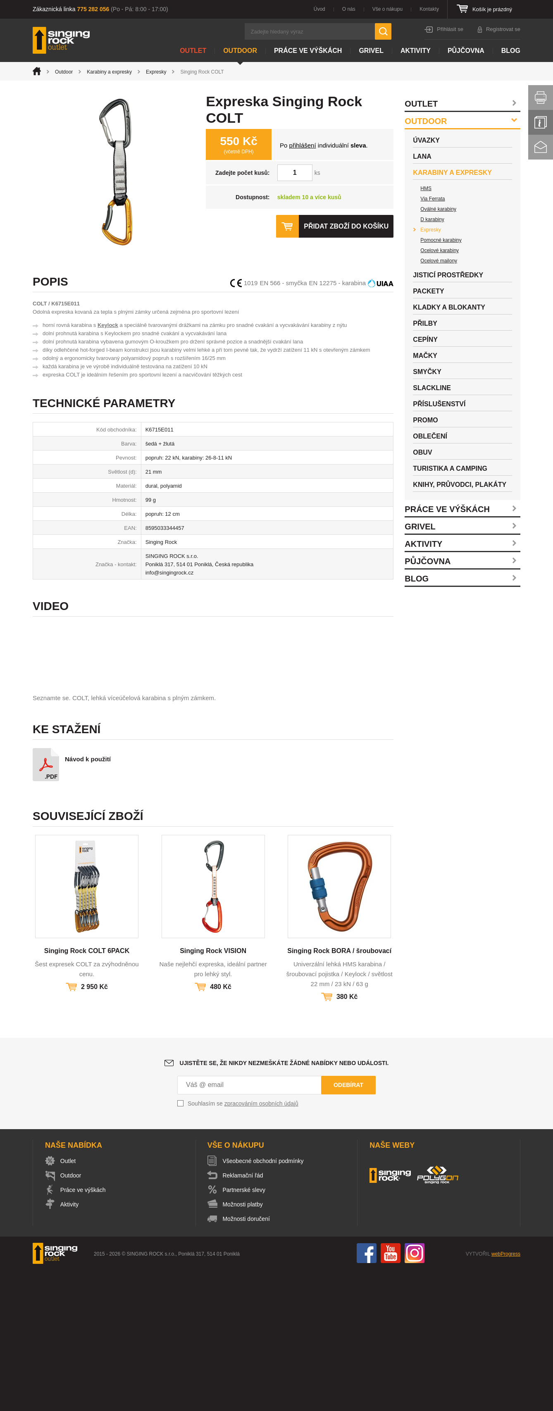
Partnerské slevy (244, 1331)
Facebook (367, 1394)
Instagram (414, 1394)
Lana (422, 156)
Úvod (319, 9)
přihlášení (302, 145)
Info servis (540, 122)
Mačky (425, 355)
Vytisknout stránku (540, 97)
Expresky (156, 72)
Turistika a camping (450, 468)
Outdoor (240, 50)
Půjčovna (466, 50)
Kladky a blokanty (449, 307)
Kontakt (540, 147)
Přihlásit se (450, 29)
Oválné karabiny (438, 209)
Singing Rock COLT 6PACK (87, 1091)
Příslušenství (439, 404)
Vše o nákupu (387, 9)
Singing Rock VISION (213, 1091)
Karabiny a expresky (109, 72)
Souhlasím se (243, 1244)
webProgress (505, 1395)
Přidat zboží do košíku (346, 226)
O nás (348, 9)
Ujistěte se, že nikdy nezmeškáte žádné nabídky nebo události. (284, 1204)
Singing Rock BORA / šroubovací (339, 1091)
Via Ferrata (432, 199)
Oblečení (430, 436)
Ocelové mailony (438, 261)
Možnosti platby (243, 1345)
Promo (425, 420)
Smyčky (427, 371)
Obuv (422, 452)
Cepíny (425, 339)
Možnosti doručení (246, 1359)
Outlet (193, 50)
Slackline (432, 387)
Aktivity (415, 50)
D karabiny (432, 219)
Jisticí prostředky (448, 275)
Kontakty (429, 9)
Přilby (425, 323)
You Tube (390, 1394)
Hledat (383, 31)
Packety (428, 291)
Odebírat (348, 1226)
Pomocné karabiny (440, 240)
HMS (425, 188)
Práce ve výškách (308, 50)
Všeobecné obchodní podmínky (263, 1302)
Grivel (371, 50)
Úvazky (426, 140)
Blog (510, 50)
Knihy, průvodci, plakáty (459, 484)
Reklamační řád (243, 1316)
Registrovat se (503, 29)
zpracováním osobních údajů (261, 1244)
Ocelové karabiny (439, 250)
